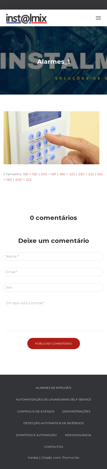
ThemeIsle (70, 457)
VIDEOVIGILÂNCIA (78, 435)
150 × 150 (30, 174)
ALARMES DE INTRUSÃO (53, 387)
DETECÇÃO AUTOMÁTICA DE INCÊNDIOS (53, 423)
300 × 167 (48, 174)
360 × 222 (67, 174)
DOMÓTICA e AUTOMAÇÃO (36, 435)
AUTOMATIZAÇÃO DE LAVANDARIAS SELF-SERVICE (53, 399)
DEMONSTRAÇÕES (76, 411)
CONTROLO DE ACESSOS (35, 411)
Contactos (53, 446)
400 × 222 (23, 179)
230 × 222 (86, 174)
